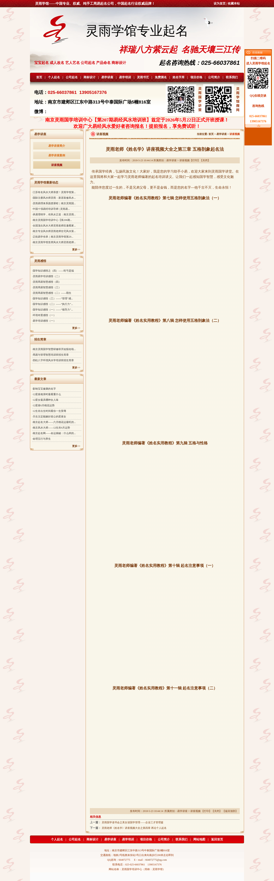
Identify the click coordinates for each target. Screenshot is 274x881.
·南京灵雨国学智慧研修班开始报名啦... (54, 349)
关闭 (205, 160)
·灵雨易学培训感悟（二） (46, 276)
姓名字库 (179, 77)
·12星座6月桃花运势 (43, 405)
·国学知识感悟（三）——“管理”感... (52, 298)
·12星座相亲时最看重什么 (46, 394)
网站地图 (199, 839)
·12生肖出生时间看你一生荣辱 (49, 410)
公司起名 (72, 77)
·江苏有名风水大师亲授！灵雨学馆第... (54, 192)
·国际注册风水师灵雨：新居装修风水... (54, 197)
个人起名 (54, 77)
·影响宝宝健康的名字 (44, 388)
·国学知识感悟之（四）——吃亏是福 (53, 270)
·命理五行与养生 (41, 438)
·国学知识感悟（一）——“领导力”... (52, 309)
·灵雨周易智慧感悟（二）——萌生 (51, 292)
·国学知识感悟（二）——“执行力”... (52, 304)
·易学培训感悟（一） (44, 320)
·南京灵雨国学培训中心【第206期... (52, 220)
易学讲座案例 (56, 155)
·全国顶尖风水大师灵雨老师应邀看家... (54, 225)
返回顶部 (230, 811)
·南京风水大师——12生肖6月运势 (51, 427)
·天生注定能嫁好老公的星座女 (49, 416)
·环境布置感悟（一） (44, 315)
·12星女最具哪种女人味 (45, 399)
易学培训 (125, 77)
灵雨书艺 (143, 77)
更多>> (76, 249)
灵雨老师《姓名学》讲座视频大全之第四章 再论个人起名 (134, 827)
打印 (194, 160)
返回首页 (217, 839)
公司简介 (214, 77)
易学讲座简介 (56, 145)
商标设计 (89, 77)
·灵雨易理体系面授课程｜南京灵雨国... (54, 203)
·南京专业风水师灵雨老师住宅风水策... (54, 231)
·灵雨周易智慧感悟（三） (46, 287)
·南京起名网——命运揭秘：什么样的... (54, 433)
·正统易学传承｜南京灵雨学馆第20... (52, 236)
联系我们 (232, 77)
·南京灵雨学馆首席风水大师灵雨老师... (54, 242)
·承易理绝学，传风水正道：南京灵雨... (54, 214)
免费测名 (161, 77)
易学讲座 (107, 77)
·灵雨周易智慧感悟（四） (46, 281)
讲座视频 (56, 165)
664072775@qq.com (156, 859)
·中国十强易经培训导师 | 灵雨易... (51, 208)
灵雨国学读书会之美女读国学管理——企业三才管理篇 (132, 822)
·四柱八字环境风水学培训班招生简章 (53, 360)
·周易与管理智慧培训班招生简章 (50, 354)
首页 (39, 77)
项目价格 (196, 77)
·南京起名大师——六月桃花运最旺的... (54, 422)
